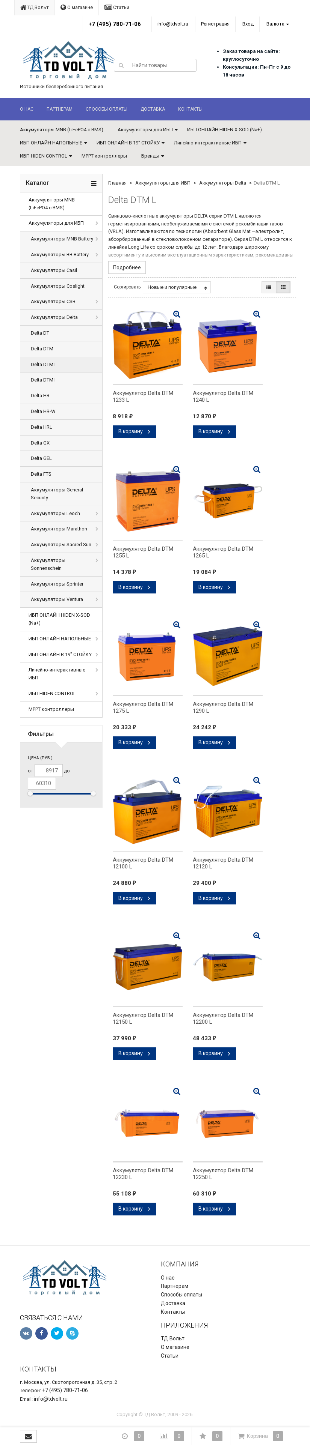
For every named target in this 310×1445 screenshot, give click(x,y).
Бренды (150, 156)
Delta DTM (42, 348)
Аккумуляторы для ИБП (145, 129)
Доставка (153, 109)
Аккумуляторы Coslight (58, 286)
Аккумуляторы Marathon (59, 529)
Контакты (190, 109)
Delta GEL (41, 458)
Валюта (275, 24)
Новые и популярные (177, 287)
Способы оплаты (106, 109)
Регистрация (215, 24)
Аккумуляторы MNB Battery (62, 239)
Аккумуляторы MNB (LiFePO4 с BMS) (61, 129)
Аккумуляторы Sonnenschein (48, 564)
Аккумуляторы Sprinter (57, 584)
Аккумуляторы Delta (54, 317)
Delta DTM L (44, 364)
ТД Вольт (34, 7)
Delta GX (40, 443)
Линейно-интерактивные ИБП (208, 143)
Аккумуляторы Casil (54, 270)
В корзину (134, 431)
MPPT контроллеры (104, 156)
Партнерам (60, 109)
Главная (117, 183)
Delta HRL (41, 427)
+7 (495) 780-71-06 (115, 24)
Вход (248, 24)
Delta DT (40, 333)
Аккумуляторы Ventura (57, 599)
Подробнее (127, 267)
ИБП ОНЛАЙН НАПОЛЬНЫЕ (51, 143)
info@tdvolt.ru (172, 24)
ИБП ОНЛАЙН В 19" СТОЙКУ (128, 143)
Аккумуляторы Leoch (55, 513)
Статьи (116, 7)
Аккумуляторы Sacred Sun (61, 544)
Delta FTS (41, 474)
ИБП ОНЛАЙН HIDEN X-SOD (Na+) (224, 129)
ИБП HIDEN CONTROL (43, 156)
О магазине (76, 7)
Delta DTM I (43, 380)
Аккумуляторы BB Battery (60, 254)
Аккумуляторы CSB (53, 301)
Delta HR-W (43, 411)
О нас (26, 109)
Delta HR (40, 395)
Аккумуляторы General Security (57, 493)
